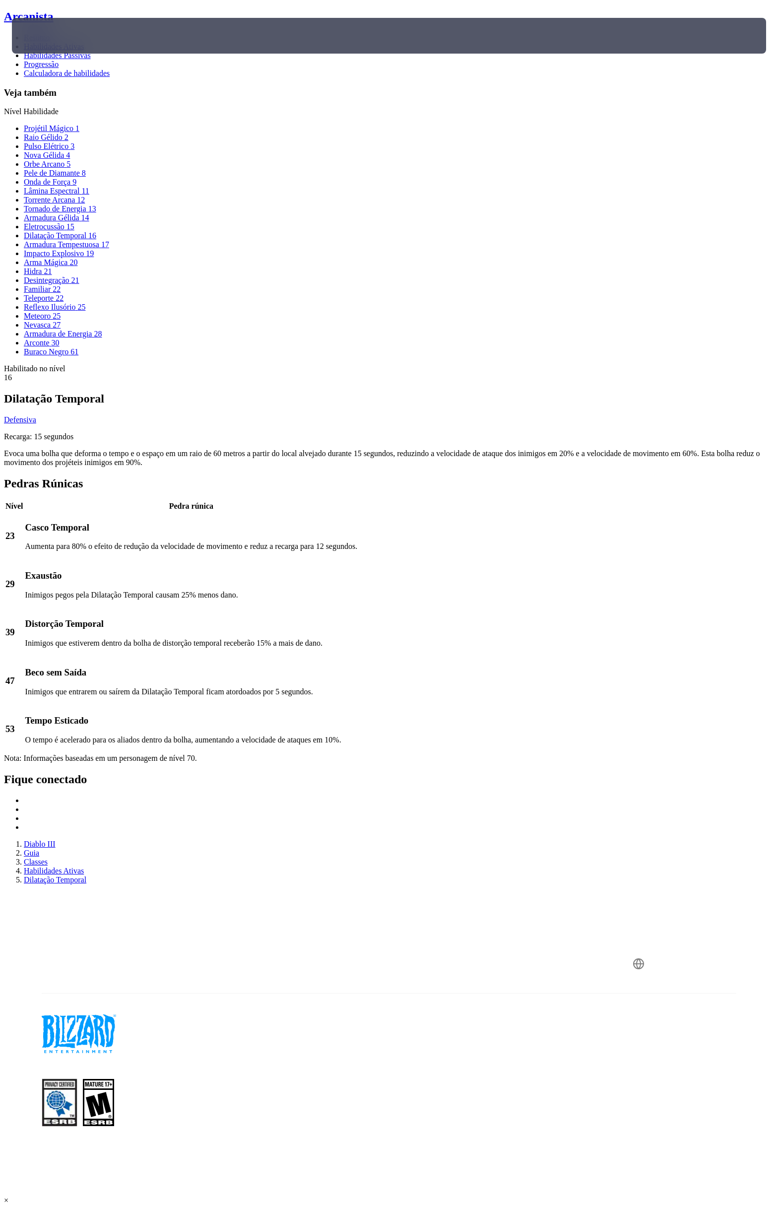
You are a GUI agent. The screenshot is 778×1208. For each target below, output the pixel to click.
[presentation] (48, 36)
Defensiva (20, 419)
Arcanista (29, 16)
